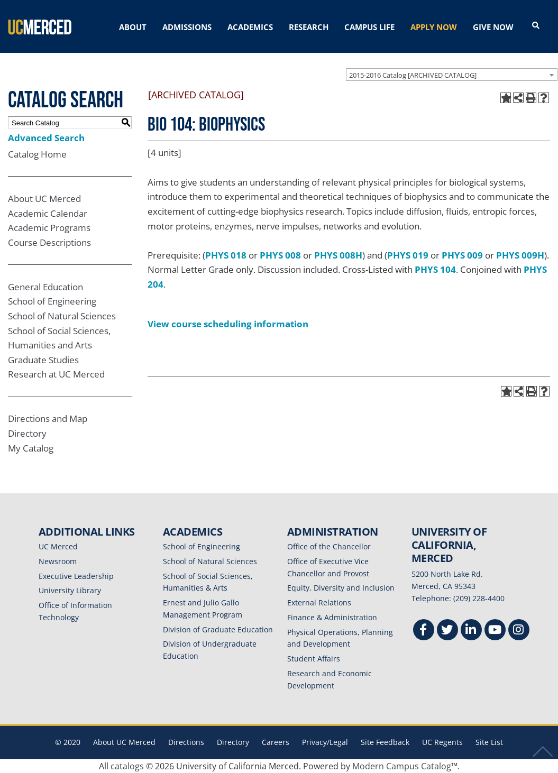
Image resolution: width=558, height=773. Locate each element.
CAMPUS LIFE (369, 27)
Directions (186, 742)
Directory (27, 433)
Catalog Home (37, 154)
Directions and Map (47, 418)
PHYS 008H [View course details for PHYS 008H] (338, 255)
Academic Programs (49, 228)
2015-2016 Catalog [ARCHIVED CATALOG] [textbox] (413, 75)
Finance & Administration (332, 617)
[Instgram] (519, 631)
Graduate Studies (43, 360)
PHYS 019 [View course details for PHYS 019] (407, 255)
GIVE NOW (493, 27)
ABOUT (133, 27)
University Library (70, 590)
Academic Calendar (47, 213)
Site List (489, 742)
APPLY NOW (433, 27)
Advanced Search (46, 138)
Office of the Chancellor (329, 546)
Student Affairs (313, 659)
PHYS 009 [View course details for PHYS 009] (462, 255)
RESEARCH (308, 27)
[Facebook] (423, 631)
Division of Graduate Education (218, 629)
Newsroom (58, 561)
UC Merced (58, 546)
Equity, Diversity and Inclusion (341, 588)
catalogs (127, 766)
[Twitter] (447, 631)
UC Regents (442, 742)
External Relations (319, 602)
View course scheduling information (228, 324)
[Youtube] (495, 631)
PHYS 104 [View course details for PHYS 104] (435, 269)
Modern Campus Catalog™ (405, 766)
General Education (45, 287)
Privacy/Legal (325, 742)
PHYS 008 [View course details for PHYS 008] (280, 255)
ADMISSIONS (187, 27)
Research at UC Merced (56, 374)
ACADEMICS (250, 27)
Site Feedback (385, 742)
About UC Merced (44, 198)
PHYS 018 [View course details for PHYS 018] (225, 255)
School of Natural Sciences (62, 316)
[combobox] (451, 74)
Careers (275, 742)
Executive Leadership (76, 576)
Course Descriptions (49, 242)
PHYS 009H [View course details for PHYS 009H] (520, 255)
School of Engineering (52, 301)
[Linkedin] (471, 631)
